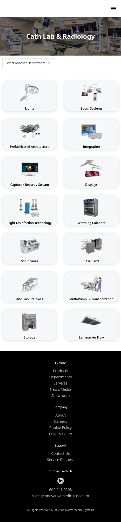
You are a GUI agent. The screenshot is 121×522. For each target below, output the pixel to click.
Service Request (60, 460)
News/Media (60, 389)
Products (60, 371)
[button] (29, 63)
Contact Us (60, 453)
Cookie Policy (60, 427)
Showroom (60, 395)
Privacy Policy (60, 434)
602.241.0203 (60, 490)
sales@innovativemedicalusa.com (60, 496)
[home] (15, 8)
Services (60, 383)
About (60, 415)
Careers (60, 421)
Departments (60, 377)
